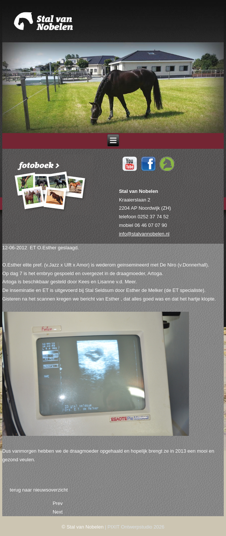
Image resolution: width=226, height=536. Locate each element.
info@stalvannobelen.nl (144, 234)
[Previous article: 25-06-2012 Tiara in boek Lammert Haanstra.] (58, 503)
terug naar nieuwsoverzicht (39, 490)
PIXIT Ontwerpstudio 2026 (136, 527)
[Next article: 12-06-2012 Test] (58, 512)
